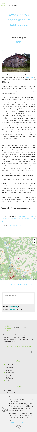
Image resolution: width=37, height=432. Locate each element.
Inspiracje (9, 365)
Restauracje (10, 378)
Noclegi (8, 375)
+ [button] (34, 239)
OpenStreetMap (27, 279)
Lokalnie (9, 370)
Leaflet (19, 279)
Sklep (8, 381)
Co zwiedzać (10, 367)
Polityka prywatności (16, 422)
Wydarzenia (10, 373)
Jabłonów (29, 77)
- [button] (34, 242)
